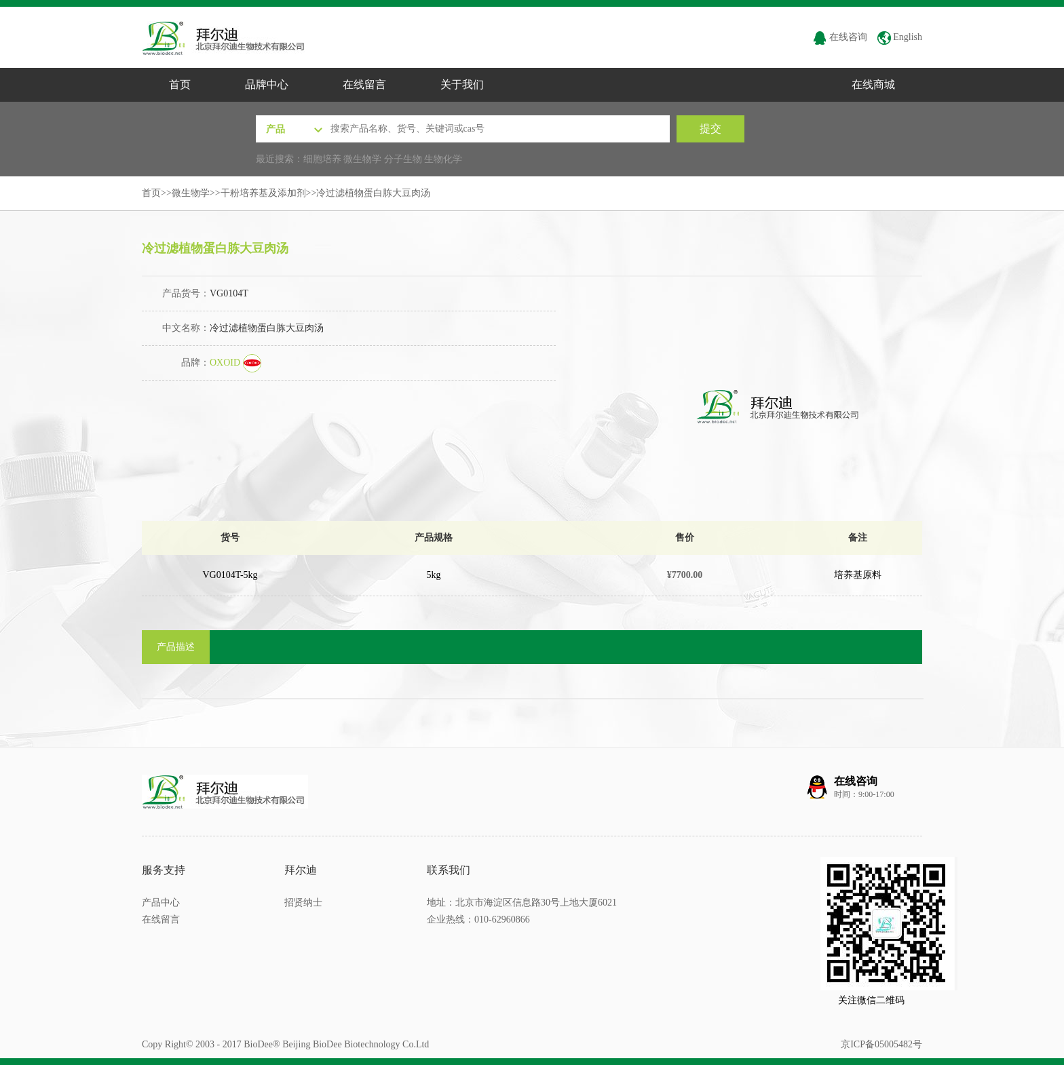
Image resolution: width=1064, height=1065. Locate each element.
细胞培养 (322, 159)
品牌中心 (266, 84)
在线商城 (873, 84)
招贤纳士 (303, 902)
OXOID (235, 362)
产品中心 (161, 902)
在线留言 (364, 84)
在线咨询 (840, 37)
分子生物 (403, 159)
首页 (180, 84)
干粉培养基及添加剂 (263, 193)
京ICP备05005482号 (881, 1044)
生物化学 (443, 159)
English (899, 37)
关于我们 (462, 84)
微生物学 (362, 159)
